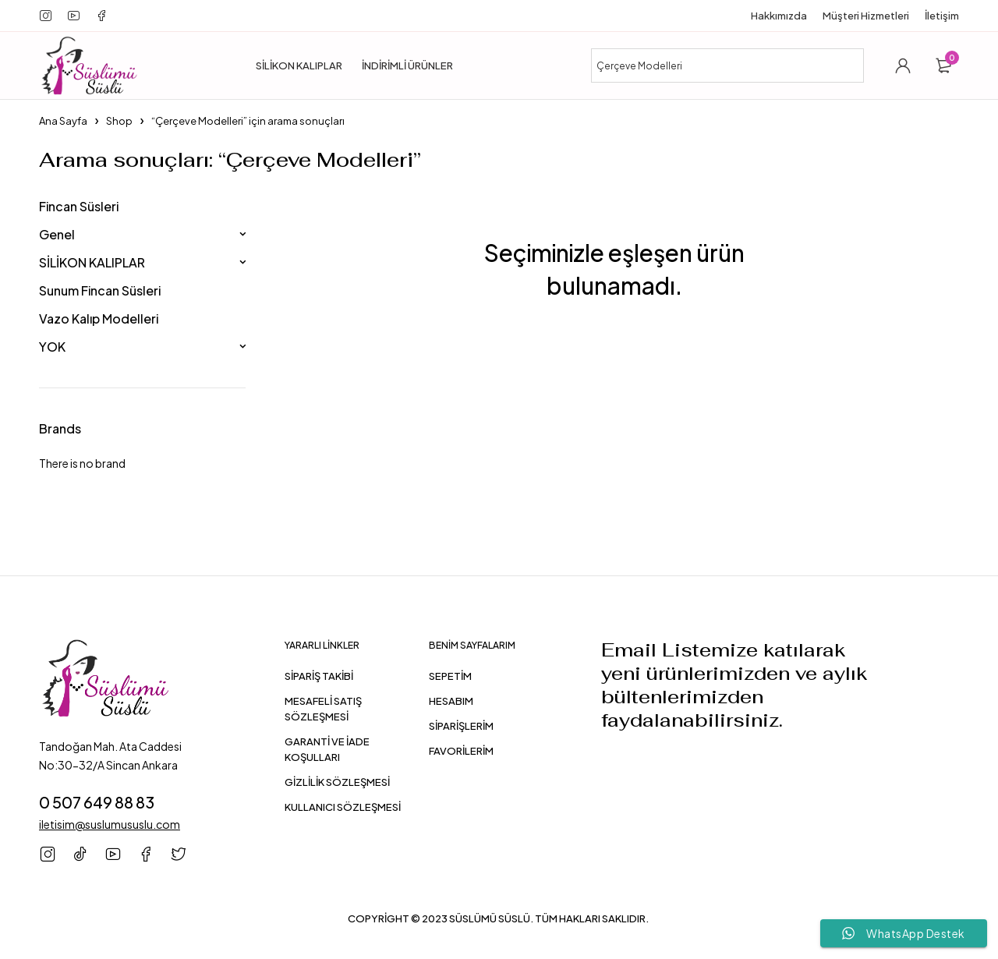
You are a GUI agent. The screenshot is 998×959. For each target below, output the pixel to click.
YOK (52, 346)
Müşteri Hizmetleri (866, 15)
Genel (57, 234)
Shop (119, 121)
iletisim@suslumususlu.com (109, 824)
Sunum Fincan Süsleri (100, 290)
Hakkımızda (779, 15)
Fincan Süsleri (79, 206)
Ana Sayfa (63, 121)
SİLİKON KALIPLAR (92, 262)
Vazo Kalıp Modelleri (98, 318)
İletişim (942, 15)
